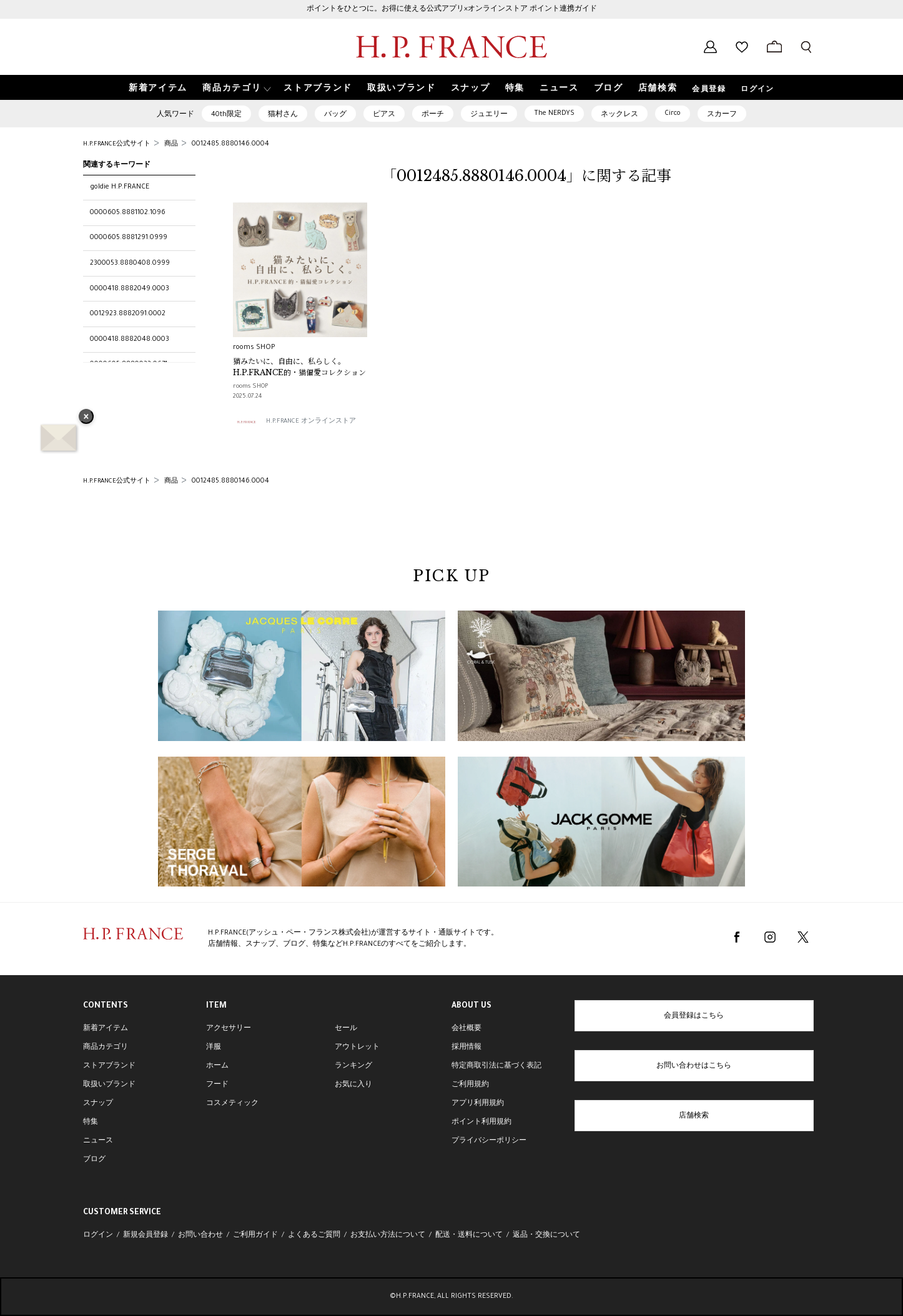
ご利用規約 (470, 1085)
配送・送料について (469, 1235)
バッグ (335, 115)
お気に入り (353, 1085)
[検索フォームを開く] (806, 47)
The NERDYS (554, 113)
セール (346, 1029)
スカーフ (722, 115)
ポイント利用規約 (481, 1122)
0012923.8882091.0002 (127, 314)
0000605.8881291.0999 (128, 238)
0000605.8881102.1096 (127, 213)
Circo (672, 113)
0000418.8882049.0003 (129, 289)
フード (217, 1085)
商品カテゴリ (105, 1047)
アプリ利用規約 (478, 1103)
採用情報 (466, 1047)
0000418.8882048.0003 (129, 339)
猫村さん (283, 115)
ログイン (757, 90)
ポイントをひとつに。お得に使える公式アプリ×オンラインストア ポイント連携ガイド (452, 9)
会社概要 (466, 1029)
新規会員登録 (145, 1235)
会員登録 (709, 90)
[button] (235, 88)
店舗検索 (694, 1116)
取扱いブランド (109, 1085)
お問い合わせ (200, 1235)
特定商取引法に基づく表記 (496, 1066)
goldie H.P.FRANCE (119, 187)
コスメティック (232, 1103)
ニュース (98, 1141)
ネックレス (619, 115)
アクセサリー (228, 1029)
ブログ (94, 1160)
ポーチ (433, 115)
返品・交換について (546, 1235)
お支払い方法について (387, 1235)
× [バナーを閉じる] (86, 418)
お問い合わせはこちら (693, 1066)
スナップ (98, 1103)
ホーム (217, 1066)
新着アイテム (105, 1029)
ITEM (216, 1006)
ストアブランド (109, 1066)
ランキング (353, 1066)
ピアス (384, 115)
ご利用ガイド (255, 1235)
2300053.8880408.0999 (130, 263)
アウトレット (357, 1047)
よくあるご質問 (314, 1235)
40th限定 (226, 115)
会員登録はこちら (694, 1016)
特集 (90, 1122)
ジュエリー (489, 115)
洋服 (213, 1047)
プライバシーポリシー (489, 1141)
